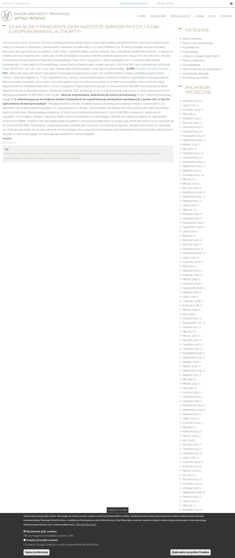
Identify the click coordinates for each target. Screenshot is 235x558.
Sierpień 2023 (190, 170)
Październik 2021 (192, 222)
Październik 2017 (192, 322)
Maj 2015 (188, 379)
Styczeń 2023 (191, 188)
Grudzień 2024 (191, 127)
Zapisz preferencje (36, 552)
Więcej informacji (86, 524)
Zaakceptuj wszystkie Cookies (190, 552)
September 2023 (192, 166)
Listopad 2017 (191, 318)
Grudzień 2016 (191, 344)
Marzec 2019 (190, 279)
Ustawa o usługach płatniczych (201, 56)
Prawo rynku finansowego (198, 43)
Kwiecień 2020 (191, 270)
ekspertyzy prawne (25, 153)
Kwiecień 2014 (191, 431)
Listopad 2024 (191, 131)
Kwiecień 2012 (191, 509)
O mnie (199, 16)
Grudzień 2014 (191, 396)
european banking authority (54, 153)
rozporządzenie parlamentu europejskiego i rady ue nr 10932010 (51, 158)
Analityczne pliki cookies (42, 540)
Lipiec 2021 (189, 231)
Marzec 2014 (190, 435)
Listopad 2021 (191, 218)
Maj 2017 (188, 331)
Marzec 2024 (190, 144)
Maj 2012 (187, 505)
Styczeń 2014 (190, 444)
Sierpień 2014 (190, 414)
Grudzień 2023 (191, 153)
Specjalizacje (180, 16)
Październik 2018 (192, 288)
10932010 (8, 153)
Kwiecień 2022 (191, 214)
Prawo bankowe (9, 143)
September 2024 (192, 140)
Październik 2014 (192, 405)
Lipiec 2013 (189, 457)
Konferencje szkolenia (196, 73)
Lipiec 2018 (189, 296)
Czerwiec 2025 (191, 109)
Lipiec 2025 (189, 105)
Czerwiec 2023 (191, 175)
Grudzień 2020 (191, 248)
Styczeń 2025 (191, 122)
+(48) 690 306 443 (164, 3)
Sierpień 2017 (190, 327)
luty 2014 (188, 440)
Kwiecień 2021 (191, 240)
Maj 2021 (187, 235)
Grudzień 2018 (191, 283)
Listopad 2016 (191, 348)
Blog (212, 16)
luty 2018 (188, 314)
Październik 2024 (192, 135)
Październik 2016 (192, 353)
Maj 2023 (188, 179)
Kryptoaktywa (191, 47)
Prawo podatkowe (193, 60)
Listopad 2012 (191, 488)
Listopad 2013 (191, 453)
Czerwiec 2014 (191, 422)
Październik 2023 (192, 161)
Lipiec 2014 (189, 418)
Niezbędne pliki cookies (41, 531)
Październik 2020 (192, 253)
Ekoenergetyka (191, 64)
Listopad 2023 (191, 157)
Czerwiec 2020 (191, 262)
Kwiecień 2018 (191, 305)
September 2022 (192, 196)
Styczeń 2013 (190, 479)
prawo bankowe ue (13, 158)
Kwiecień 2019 (191, 275)
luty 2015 (188, 388)
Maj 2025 (188, 114)
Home (141, 16)
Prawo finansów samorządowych (202, 69)
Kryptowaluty (190, 51)
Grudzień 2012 (191, 483)
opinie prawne (139, 153)
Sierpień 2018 (190, 292)
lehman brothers (110, 153)
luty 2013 (188, 475)
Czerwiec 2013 (191, 462)
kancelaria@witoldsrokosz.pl (134, 3)
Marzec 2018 (190, 309)
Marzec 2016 (190, 366)
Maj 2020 (188, 266)
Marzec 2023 (190, 183)
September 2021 (192, 227)
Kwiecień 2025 (191, 118)
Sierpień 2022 (190, 200)
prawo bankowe (153, 153)
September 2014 (192, 409)
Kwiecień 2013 (191, 466)
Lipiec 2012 (189, 501)
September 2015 (192, 370)
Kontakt (227, 16)
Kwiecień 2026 (191, 100)
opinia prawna (125, 153)
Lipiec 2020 (189, 257)
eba (14, 153)
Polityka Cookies (117, 510)
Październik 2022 (192, 192)
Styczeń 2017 (190, 340)
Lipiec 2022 (189, 205)
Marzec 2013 (190, 470)
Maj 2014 (188, 427)
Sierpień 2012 (190, 496)
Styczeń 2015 (190, 392)
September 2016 (192, 357)
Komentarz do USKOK (196, 77)
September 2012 (192, 492)
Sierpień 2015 (190, 375)
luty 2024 (188, 148)
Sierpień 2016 (190, 362)
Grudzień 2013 (191, 448)
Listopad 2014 (191, 401)
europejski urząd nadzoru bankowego (84, 153)
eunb (37, 153)
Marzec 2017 (190, 335)
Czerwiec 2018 (191, 301)
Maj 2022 (188, 209)
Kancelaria (158, 16)
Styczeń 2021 (190, 244)
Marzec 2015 (190, 383)
